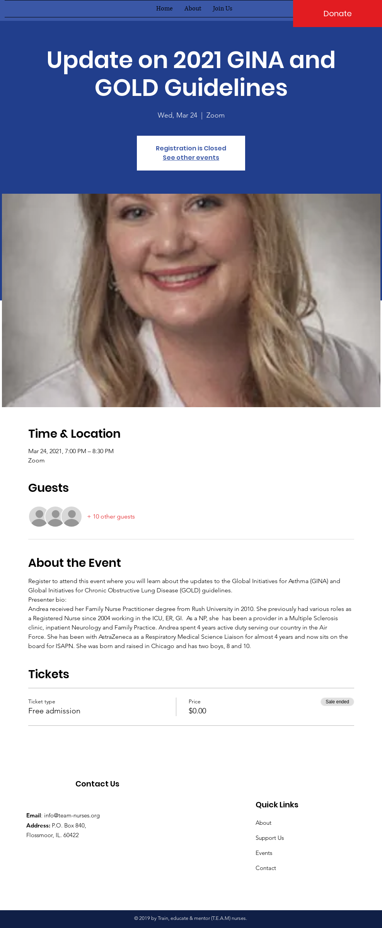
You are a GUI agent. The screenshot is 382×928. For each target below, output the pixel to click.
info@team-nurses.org (72, 815)
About (263, 822)
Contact (266, 868)
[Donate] (337, 13)
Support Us (270, 837)
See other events (191, 157)
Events (264, 852)
